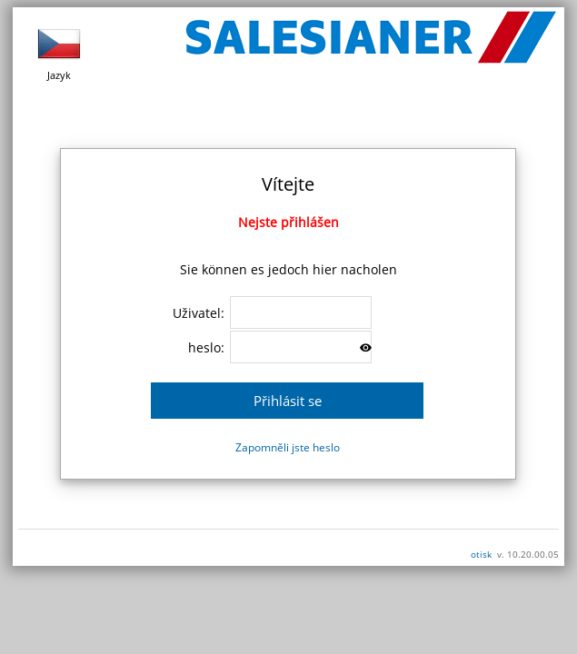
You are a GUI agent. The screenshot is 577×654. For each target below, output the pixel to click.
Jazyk (59, 52)
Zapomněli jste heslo (287, 447)
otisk (481, 554)
